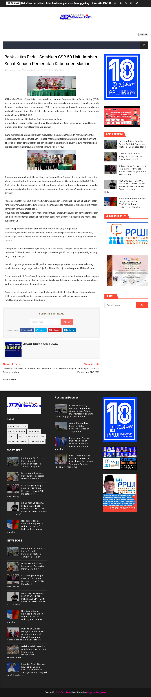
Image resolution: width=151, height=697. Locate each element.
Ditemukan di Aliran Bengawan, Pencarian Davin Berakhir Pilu (130, 156)
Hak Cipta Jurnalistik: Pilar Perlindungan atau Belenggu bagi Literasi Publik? (65, 3)
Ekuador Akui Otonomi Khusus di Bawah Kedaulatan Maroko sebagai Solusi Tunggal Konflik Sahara (27, 669)
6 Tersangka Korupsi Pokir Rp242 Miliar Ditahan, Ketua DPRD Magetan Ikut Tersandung (25, 491)
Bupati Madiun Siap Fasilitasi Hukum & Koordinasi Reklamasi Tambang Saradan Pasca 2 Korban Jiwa (74, 461)
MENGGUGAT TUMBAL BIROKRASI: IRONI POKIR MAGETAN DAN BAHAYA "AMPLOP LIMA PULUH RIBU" (124, 186)
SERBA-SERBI (58, 70)
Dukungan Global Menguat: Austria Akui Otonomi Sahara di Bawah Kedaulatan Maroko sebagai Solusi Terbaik (26, 634)
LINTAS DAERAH (16, 431)
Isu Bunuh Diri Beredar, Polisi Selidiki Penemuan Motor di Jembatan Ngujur (133, 144)
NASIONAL (34, 431)
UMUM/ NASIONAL (17, 441)
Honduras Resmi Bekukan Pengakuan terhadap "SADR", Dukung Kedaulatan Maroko (25, 526)
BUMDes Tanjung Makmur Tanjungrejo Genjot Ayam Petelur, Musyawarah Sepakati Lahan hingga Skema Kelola (74, 411)
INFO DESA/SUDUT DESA (32, 436)
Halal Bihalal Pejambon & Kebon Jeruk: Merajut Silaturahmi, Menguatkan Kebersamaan (27, 652)
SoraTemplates (63, 692)
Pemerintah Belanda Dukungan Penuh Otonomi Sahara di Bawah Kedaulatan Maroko (73, 443)
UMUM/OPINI (37, 441)
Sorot (12, 436)
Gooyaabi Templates (96, 692)
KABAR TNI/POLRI (17, 426)
